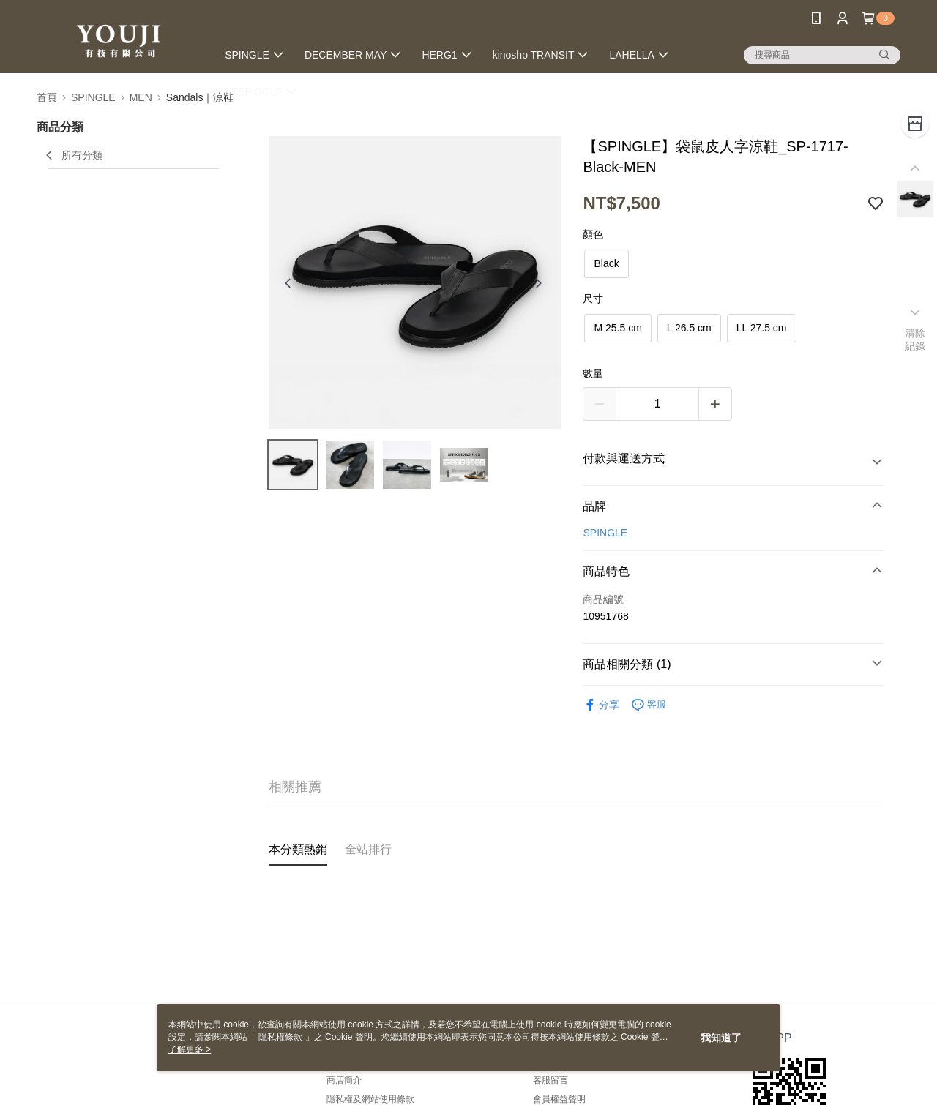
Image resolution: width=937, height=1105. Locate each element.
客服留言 (550, 1080)
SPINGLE (605, 533)
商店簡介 (344, 1080)
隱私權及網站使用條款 (370, 1099)
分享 (601, 705)
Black (606, 263)
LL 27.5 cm (761, 328)
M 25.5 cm (617, 328)
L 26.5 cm (689, 328)
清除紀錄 (915, 339)
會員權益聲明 (559, 1099)
